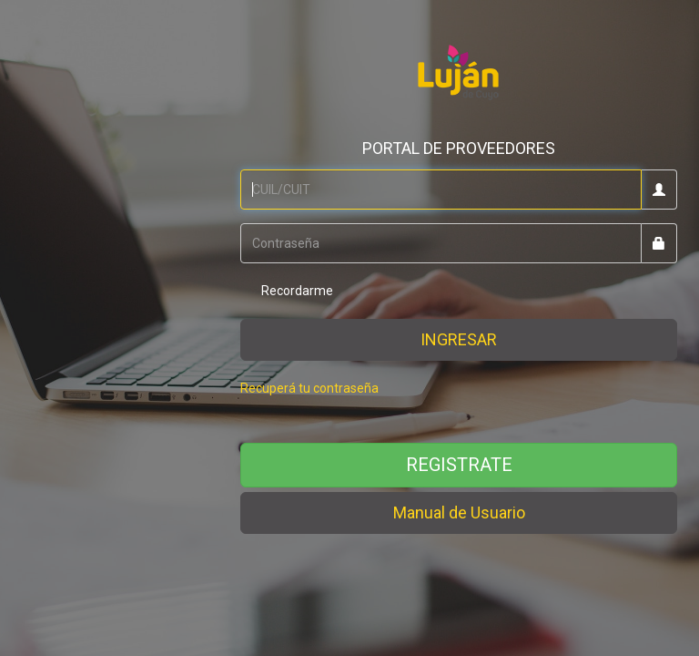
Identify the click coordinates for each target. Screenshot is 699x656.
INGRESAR (458, 339)
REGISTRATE (459, 465)
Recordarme (286, 291)
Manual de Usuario (459, 512)
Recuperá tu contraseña (309, 388)
